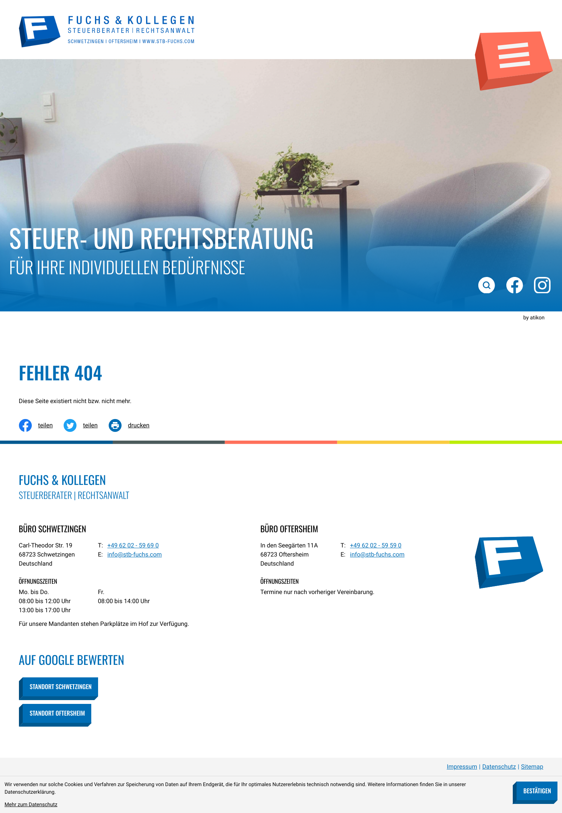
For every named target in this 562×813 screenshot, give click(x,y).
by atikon (534, 318)
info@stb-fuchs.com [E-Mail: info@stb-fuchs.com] (134, 554)
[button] (60, 686)
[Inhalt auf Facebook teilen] (41, 425)
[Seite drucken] (135, 425)
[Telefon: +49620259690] (133, 545)
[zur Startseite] (107, 30)
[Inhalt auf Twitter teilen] (86, 425)
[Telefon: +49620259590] (375, 545)
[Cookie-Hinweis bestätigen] (536, 791)
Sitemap (532, 766)
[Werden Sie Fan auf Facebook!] (514, 285)
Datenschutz (499, 766)
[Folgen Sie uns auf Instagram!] (542, 285)
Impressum (462, 766)
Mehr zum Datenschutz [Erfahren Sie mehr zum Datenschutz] (31, 805)
